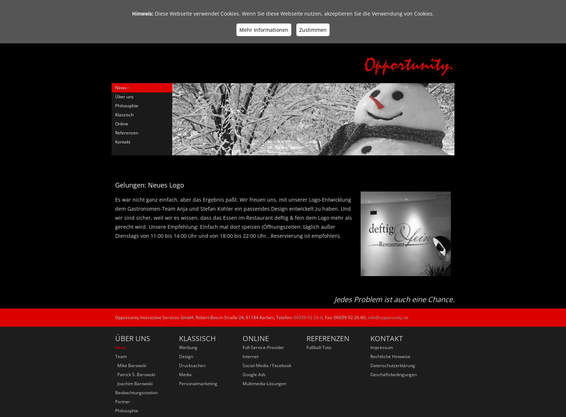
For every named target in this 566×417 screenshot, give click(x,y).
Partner (122, 402)
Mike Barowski (131, 365)
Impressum (381, 347)
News (120, 88)
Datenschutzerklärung (392, 365)
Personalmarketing (198, 384)
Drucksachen (192, 365)
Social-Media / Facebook (267, 365)
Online (121, 124)
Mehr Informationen (263, 29)
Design (186, 356)
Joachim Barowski (134, 384)
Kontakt (122, 142)
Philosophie (126, 106)
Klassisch (124, 115)
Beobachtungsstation (136, 393)
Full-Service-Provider (263, 347)
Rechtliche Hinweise (390, 356)
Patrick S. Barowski (135, 374)
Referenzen (126, 133)
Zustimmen (313, 29)
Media (185, 374)
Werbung (188, 347)
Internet (250, 356)
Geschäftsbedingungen (393, 374)
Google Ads (254, 374)
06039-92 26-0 (308, 317)
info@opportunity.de (388, 317)
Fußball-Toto (318, 347)
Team (121, 356)
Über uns (124, 97)
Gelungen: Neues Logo (149, 185)
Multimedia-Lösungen (264, 384)
